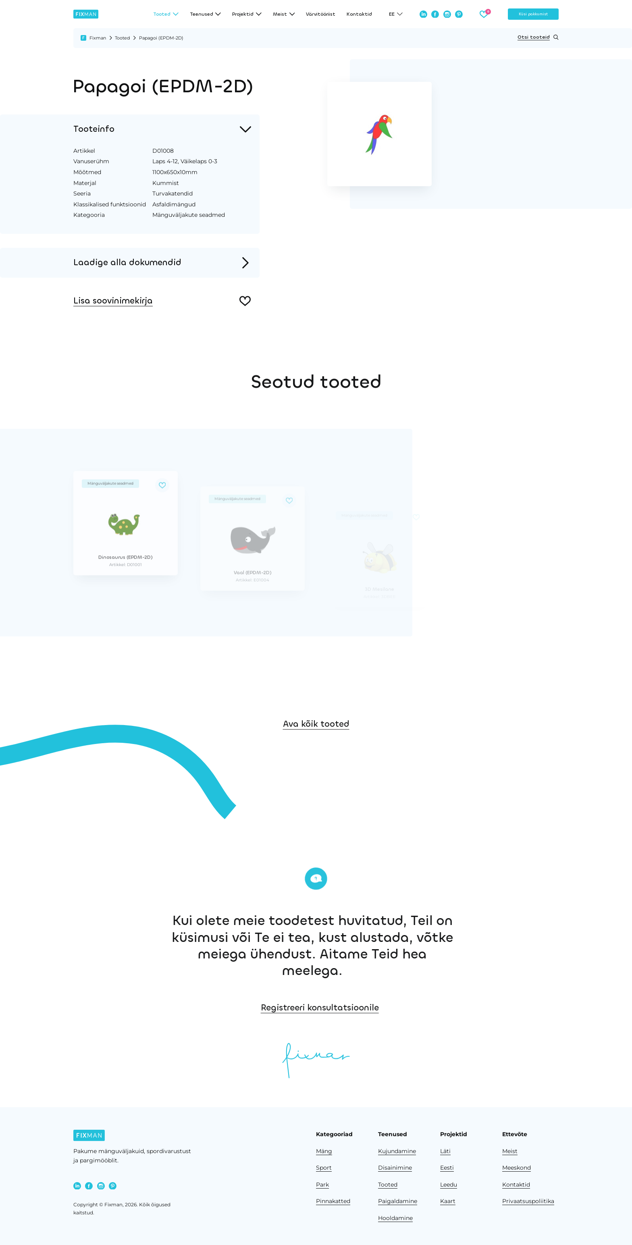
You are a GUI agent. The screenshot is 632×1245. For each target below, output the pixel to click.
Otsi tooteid (538, 37)
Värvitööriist (320, 14)
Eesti (447, 1167)
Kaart (447, 1201)
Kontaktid (359, 14)
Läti (445, 1151)
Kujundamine (397, 1151)
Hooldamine (395, 1218)
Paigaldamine (397, 1201)
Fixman (97, 38)
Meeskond (516, 1167)
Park (322, 1184)
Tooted (122, 38)
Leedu (448, 1184)
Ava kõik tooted (316, 766)
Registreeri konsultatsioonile (448, 1007)
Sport (324, 1167)
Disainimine (395, 1167)
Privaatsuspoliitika (528, 1201)
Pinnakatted (333, 1201)
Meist (510, 1151)
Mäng (324, 1151)
